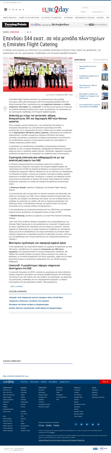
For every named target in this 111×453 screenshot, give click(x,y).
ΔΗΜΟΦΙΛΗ (80, 60)
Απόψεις (76, 392)
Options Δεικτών (7, 426)
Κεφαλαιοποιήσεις (8, 409)
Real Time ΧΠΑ (7, 392)
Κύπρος (23, 407)
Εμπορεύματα (25, 426)
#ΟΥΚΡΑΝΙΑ (68, 18)
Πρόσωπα (41, 390)
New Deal (95, 395)
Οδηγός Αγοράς (43, 395)
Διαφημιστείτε (64, 382)
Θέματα (76, 402)
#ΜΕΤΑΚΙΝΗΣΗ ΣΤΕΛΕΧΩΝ (84, 18)
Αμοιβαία (41, 399)
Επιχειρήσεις (24, 402)
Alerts (58, 392)
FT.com (41, 425)
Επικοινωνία (34, 382)
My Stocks (59, 390)
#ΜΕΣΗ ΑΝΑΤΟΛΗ (9, 18)
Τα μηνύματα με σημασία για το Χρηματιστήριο (89, 77)
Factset (56, 425)
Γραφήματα (59, 395)
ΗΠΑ (22, 416)
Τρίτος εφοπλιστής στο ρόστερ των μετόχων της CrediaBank (89, 106)
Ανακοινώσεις (7, 411)
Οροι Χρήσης (53, 382)
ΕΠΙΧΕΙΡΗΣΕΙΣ (14, 32)
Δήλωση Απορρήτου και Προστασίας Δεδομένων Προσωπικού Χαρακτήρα (61, 440)
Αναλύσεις (41, 402)
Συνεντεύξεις (77, 395)
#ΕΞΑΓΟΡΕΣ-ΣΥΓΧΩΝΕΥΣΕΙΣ (51, 18)
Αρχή (104, 382)
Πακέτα (5, 404)
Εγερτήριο (77, 407)
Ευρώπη (23, 418)
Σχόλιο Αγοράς (7, 397)
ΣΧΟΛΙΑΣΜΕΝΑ (100, 60)
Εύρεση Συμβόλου (8, 399)
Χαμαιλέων (95, 390)
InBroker (52, 432)
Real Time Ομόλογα (8, 395)
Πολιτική (23, 404)
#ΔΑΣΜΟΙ (100, 18)
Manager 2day (78, 397)
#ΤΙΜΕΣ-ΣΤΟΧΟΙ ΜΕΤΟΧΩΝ (29, 18)
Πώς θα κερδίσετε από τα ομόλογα (87, 67)
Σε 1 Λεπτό (24, 414)
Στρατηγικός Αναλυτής (98, 397)
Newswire (23, 390)
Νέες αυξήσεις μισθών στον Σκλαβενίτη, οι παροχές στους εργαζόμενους (89, 96)
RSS (57, 399)
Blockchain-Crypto (44, 407)
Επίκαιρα (23, 399)
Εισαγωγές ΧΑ (43, 397)
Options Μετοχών (8, 430)
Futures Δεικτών (7, 423)
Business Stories (79, 414)
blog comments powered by (16, 376)
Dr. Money (77, 390)
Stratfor (49, 425)
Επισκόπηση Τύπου (80, 404)
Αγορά (22, 395)
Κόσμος (23, 397)
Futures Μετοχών (8, 428)
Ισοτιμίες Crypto (25, 430)
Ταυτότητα (24, 382)
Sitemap (43, 382)
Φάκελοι (76, 399)
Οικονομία (24, 392)
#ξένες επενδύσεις (17, 286)
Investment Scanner (44, 404)
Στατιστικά (6, 402)
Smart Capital (78, 416)
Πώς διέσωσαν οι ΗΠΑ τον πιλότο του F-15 (88, 86)
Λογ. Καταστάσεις (61, 397)
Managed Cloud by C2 (18, 450)
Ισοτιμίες (23, 428)
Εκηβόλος (95, 392)
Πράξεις (5, 407)
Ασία (22, 421)
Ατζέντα (76, 409)
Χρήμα (23, 423)
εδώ (91, 25)
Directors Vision (78, 411)
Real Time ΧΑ (7, 390)
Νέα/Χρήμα (42, 392)
